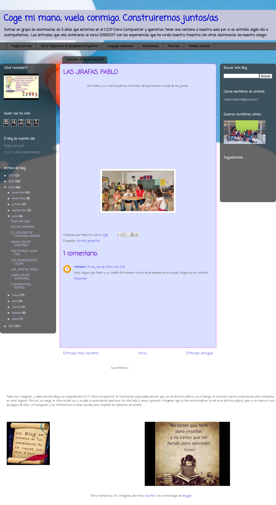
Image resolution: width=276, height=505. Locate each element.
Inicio (142, 353)
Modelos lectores (199, 46)
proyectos (94, 241)
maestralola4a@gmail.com (241, 100)
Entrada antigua (199, 353)
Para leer (174, 46)
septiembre (19, 210)
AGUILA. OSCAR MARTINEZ (21, 244)
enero (16, 319)
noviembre (19, 199)
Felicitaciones (150, 46)
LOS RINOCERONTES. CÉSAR (24, 262)
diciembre (18, 193)
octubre (17, 204)
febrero (17, 313)
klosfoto (150, 496)
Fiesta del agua (20, 221)
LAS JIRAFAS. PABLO (24, 270)
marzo (16, 307)
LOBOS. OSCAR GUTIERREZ (20, 277)
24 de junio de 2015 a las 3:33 (106, 267)
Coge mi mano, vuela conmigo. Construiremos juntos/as (111, 18)
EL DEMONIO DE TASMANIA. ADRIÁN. (25, 235)
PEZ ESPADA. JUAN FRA (24, 253)
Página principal (22, 46)
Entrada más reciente (81, 353)
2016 (11, 181)
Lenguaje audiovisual (120, 46)
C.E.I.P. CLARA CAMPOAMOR (22, 152)
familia (81, 241)
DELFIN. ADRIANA (22, 227)
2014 (11, 326)
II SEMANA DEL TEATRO (21, 286)
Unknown (80, 267)
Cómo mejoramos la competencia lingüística (69, 46)
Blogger (187, 496)
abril (15, 301)
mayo (16, 295)
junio (15, 216)
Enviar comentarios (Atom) (147, 368)
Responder (80, 279)
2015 (11, 187)
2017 (11, 176)
